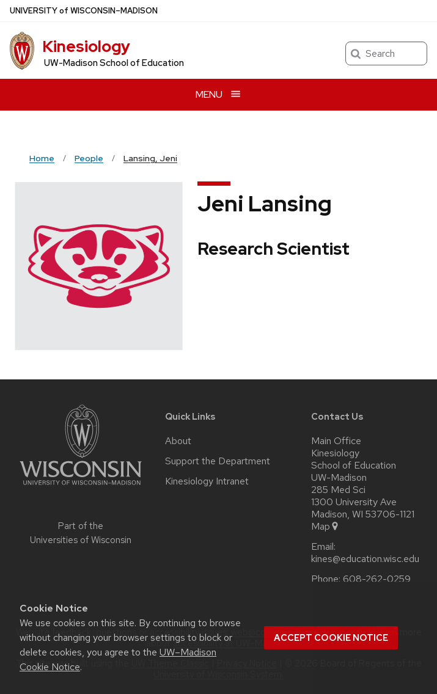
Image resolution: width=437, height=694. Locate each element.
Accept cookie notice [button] (331, 638)
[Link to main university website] (81, 487)
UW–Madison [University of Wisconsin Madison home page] (84, 10)
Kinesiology (86, 46)
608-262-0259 (377, 579)
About (178, 441)
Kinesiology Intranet (207, 481)
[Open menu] (218, 94)
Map (325, 526)
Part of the (80, 533)
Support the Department (217, 461)
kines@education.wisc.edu (365, 559)
